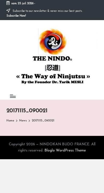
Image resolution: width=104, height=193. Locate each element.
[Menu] (12, 96)
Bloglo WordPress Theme (65, 150)
